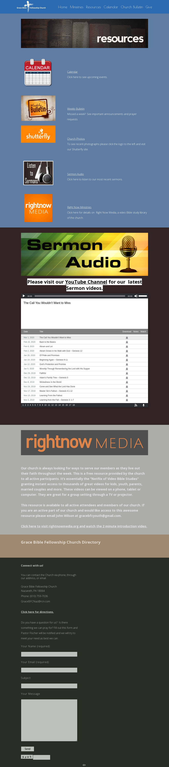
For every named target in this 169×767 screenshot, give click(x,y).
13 (56, 405)
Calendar (111, 7)
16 (67, 405)
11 (49, 405)
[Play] (23, 296)
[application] (84, 296)
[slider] (80, 296)
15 (63, 405)
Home (62, 7)
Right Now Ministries (79, 207)
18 (73, 405)
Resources (93, 7)
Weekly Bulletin (75, 109)
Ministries (76, 7)
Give (149, 7)
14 (59, 405)
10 (45, 405)
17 (70, 405)
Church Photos (76, 139)
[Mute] (136, 296)
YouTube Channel (86, 281)
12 (52, 405)
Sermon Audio (75, 174)
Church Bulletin (132, 7)
